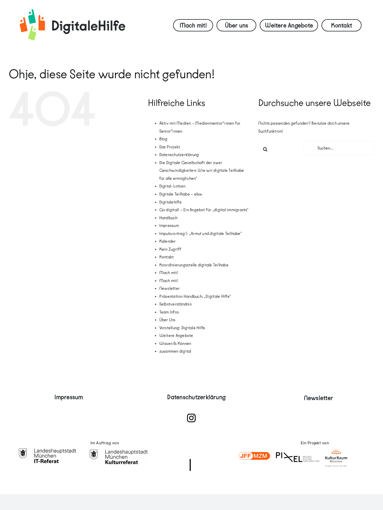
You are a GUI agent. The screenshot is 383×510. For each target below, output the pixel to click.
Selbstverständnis (175, 304)
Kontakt (166, 257)
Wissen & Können (175, 343)
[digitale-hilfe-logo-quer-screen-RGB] (72, 11)
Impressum (169, 225)
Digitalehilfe (170, 202)
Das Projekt (169, 147)
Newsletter (169, 288)
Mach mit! (168, 272)
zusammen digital (175, 351)
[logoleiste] (297, 444)
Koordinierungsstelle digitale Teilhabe (194, 265)
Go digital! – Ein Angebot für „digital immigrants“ (204, 209)
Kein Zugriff (170, 249)
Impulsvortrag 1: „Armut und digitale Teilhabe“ (200, 233)
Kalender (167, 241)
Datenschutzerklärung (179, 154)
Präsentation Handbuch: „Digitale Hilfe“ (195, 296)
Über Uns (167, 319)
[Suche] (265, 149)
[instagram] (191, 418)
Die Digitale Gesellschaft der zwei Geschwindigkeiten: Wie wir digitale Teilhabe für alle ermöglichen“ (201, 170)
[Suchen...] (338, 148)
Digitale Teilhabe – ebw (181, 194)
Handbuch (168, 217)
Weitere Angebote (176, 335)
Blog (163, 139)
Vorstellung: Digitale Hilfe (182, 327)
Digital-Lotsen (172, 186)
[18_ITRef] (47, 450)
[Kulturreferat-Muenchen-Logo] (119, 450)
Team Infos (169, 312)
